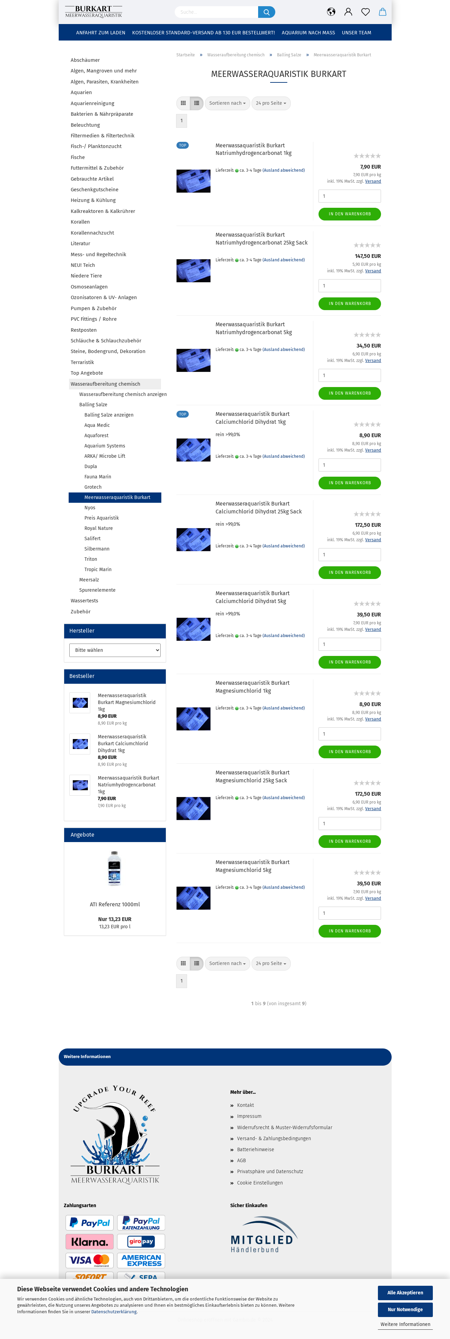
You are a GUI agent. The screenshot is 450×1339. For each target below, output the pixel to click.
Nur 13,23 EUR (114, 919)
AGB (241, 1161)
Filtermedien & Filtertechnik (103, 136)
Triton (90, 559)
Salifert (92, 539)
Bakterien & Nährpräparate (102, 114)
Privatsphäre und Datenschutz (270, 1172)
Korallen (80, 222)
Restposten (84, 330)
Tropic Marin (98, 569)
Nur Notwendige (405, 1310)
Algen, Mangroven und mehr (104, 71)
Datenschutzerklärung (114, 1311)
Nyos (89, 508)
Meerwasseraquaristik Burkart (117, 497)
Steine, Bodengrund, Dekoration (108, 351)
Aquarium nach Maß (308, 33)
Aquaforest (96, 436)
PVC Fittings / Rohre (94, 319)
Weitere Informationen (405, 1324)
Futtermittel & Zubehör (97, 168)
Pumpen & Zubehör (94, 308)
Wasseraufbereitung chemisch (105, 384)
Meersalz (89, 580)
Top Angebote (87, 373)
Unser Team (356, 33)
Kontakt (245, 1105)
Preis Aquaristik (101, 518)
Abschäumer (85, 60)
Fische (78, 157)
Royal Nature (98, 528)
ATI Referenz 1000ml (115, 904)
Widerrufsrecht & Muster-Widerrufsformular (284, 1128)
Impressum (249, 1116)
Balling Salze (93, 405)
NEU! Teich (83, 265)
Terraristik (82, 362)
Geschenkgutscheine (94, 189)
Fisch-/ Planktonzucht (96, 146)
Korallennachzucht (92, 233)
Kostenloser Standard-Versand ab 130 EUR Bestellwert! (203, 33)
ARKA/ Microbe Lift (104, 456)
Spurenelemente (97, 590)
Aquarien (81, 92)
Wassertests (84, 601)
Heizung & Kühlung (93, 200)
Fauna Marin (97, 477)
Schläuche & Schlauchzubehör (106, 341)
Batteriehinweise (255, 1150)
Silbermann (96, 549)
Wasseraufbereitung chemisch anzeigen (120, 394)
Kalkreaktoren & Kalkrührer (103, 211)
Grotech (93, 487)
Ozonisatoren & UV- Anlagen (104, 297)
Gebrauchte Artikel (92, 179)
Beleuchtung (85, 125)
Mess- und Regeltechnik (98, 254)
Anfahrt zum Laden (100, 33)
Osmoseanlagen (89, 287)
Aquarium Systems (104, 446)
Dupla (90, 466)
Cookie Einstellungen (260, 1183)
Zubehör (81, 612)
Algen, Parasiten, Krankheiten (105, 82)
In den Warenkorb (350, 214)
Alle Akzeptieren (405, 1293)
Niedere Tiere (86, 276)
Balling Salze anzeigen (109, 415)
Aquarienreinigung (92, 103)
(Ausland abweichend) (284, 170)
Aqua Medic (97, 425)
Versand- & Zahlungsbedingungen (274, 1139)
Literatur (80, 243)
